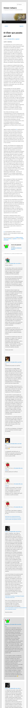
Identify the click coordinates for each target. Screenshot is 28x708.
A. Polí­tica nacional (19, 237)
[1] (16, 129)
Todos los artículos (7, 238)
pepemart (17, 39)
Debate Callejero (10, 8)
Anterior (6, 26)
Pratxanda (7, 362)
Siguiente (22, 26)
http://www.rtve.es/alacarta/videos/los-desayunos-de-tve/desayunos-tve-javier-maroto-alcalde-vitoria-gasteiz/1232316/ (13, 518)
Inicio (5, 21)
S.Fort (6, 531)
